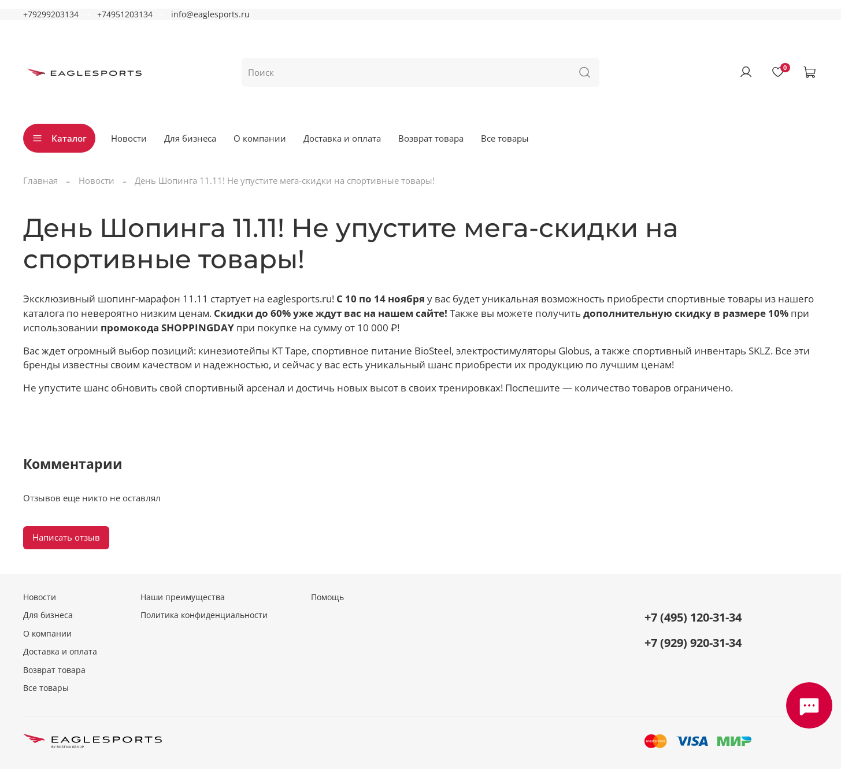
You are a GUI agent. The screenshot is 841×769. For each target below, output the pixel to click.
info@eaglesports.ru (210, 14)
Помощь (327, 597)
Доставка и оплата (342, 138)
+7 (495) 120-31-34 (693, 617)
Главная (40, 180)
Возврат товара (431, 138)
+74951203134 (125, 14)
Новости (129, 138)
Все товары (505, 138)
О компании (260, 138)
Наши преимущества (182, 597)
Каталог (59, 138)
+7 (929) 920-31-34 (693, 642)
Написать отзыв (66, 537)
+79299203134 (51, 14)
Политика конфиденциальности (204, 615)
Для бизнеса (190, 138)
